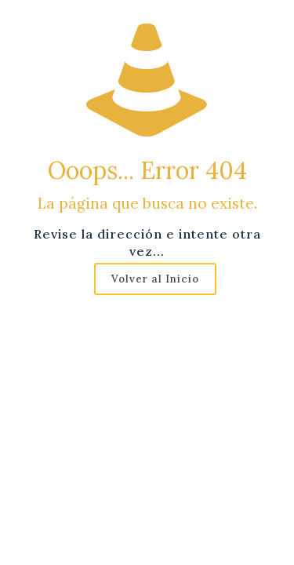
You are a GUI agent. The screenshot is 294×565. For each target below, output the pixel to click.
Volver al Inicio (155, 279)
